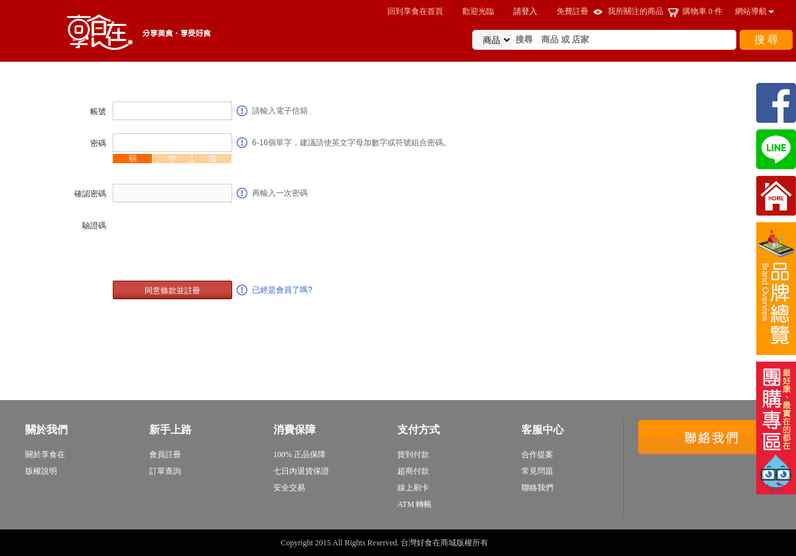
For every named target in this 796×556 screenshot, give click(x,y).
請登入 (525, 11)
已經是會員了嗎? (282, 290)
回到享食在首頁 (415, 11)
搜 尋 (766, 39)
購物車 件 (702, 11)
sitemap (503, 542)
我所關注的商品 (635, 11)
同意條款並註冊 (172, 290)
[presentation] (213, 241)
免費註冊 (572, 11)
